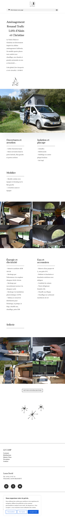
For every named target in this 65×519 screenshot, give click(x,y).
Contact (5, 461)
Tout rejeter (22, 512)
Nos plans (6, 459)
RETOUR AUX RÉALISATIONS (32, 390)
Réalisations (7, 455)
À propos (6, 453)
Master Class (7, 457)
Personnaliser (11, 512)
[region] (22, 505)
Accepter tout (33, 512)
